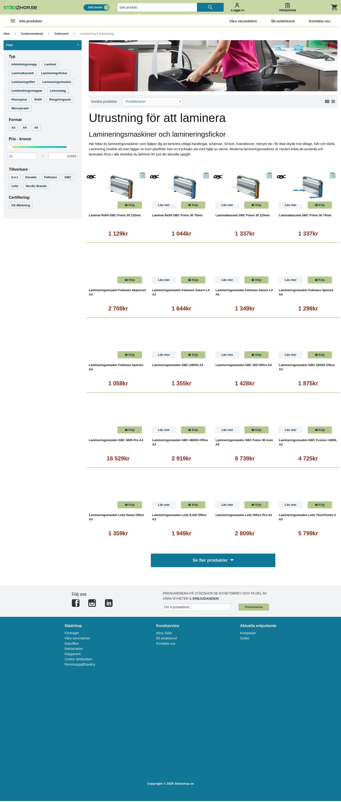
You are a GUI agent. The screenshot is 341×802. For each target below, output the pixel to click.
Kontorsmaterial (32, 33)
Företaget (71, 634)
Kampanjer (248, 634)
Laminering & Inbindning (97, 33)
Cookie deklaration (78, 660)
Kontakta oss (166, 645)
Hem (7, 33)
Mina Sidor (164, 634)
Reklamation (73, 650)
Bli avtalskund (166, 639)
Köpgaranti (72, 655)
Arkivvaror (61, 33)
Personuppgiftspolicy (79, 665)
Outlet (244, 639)
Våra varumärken (77, 639)
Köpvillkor (71, 645)
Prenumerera (254, 608)
